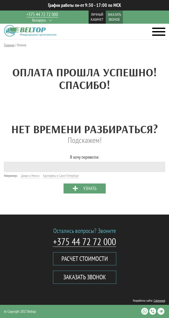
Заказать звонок (114, 17)
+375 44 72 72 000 (42, 14)
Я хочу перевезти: (84, 157)
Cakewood (159, 300)
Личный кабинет (97, 17)
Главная (9, 45)
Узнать (89, 188)
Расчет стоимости (84, 259)
